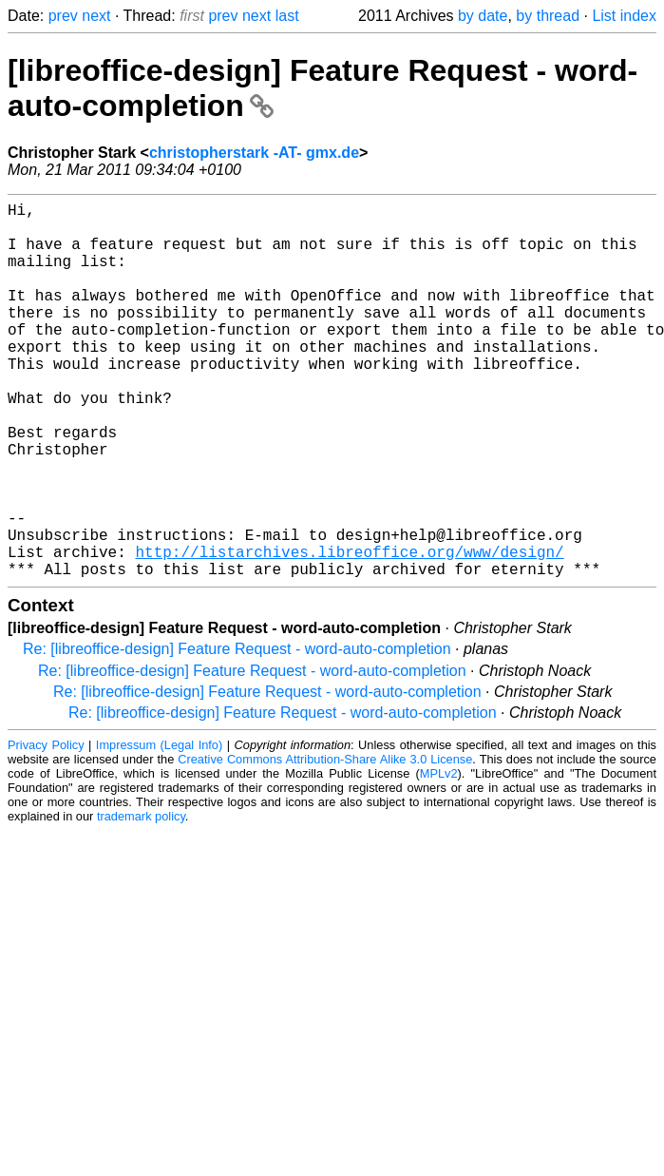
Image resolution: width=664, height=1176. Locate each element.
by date (482, 16)
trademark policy (141, 900)
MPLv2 (439, 857)
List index (624, 16)
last (287, 16)
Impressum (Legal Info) (159, 828)
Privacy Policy (46, 828)
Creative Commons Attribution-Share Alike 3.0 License (325, 843)
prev (63, 16)
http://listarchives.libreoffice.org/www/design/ (349, 631)
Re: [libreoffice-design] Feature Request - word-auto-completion (237, 732)
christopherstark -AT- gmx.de (254, 153)
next (96, 16)
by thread (547, 16)
